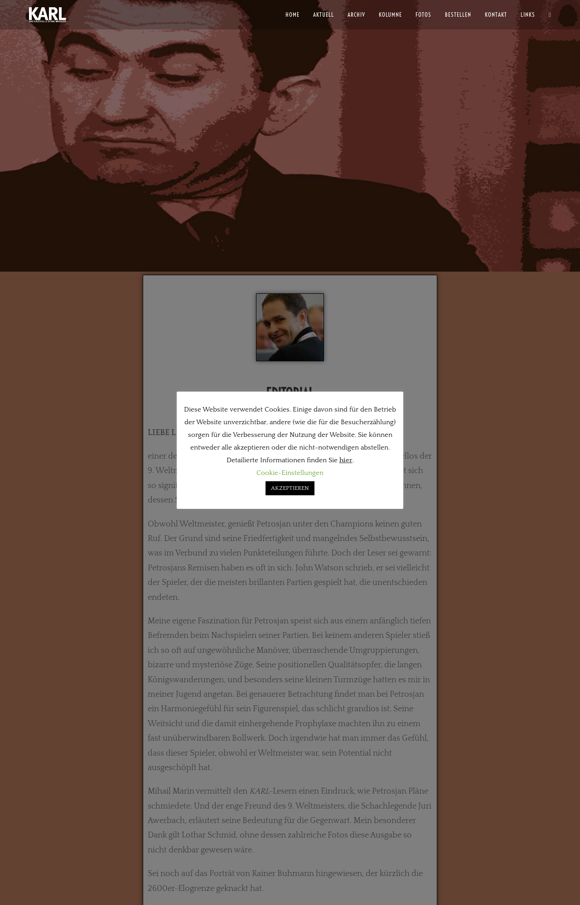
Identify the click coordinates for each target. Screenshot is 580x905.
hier (346, 460)
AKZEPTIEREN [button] (290, 488)
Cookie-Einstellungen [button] (290, 473)
